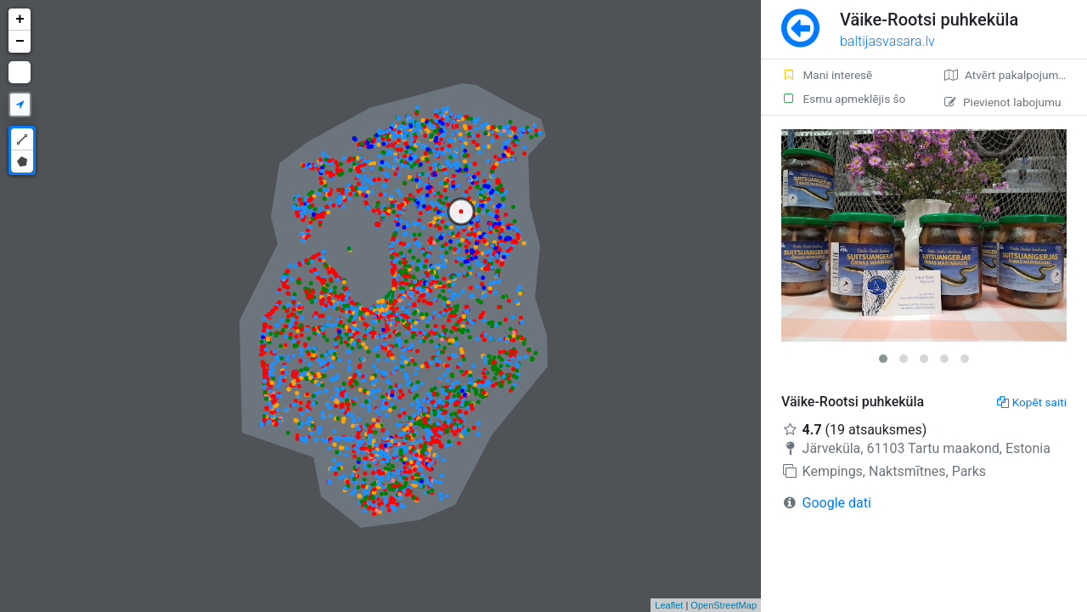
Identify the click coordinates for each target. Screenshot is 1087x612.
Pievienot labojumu (1002, 102)
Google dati (837, 503)
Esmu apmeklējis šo (843, 98)
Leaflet (669, 605)
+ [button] (20, 19)
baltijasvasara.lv (887, 41)
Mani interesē (826, 75)
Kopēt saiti (1032, 402)
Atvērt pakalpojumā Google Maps (1015, 75)
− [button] (20, 41)
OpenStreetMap (723, 605)
